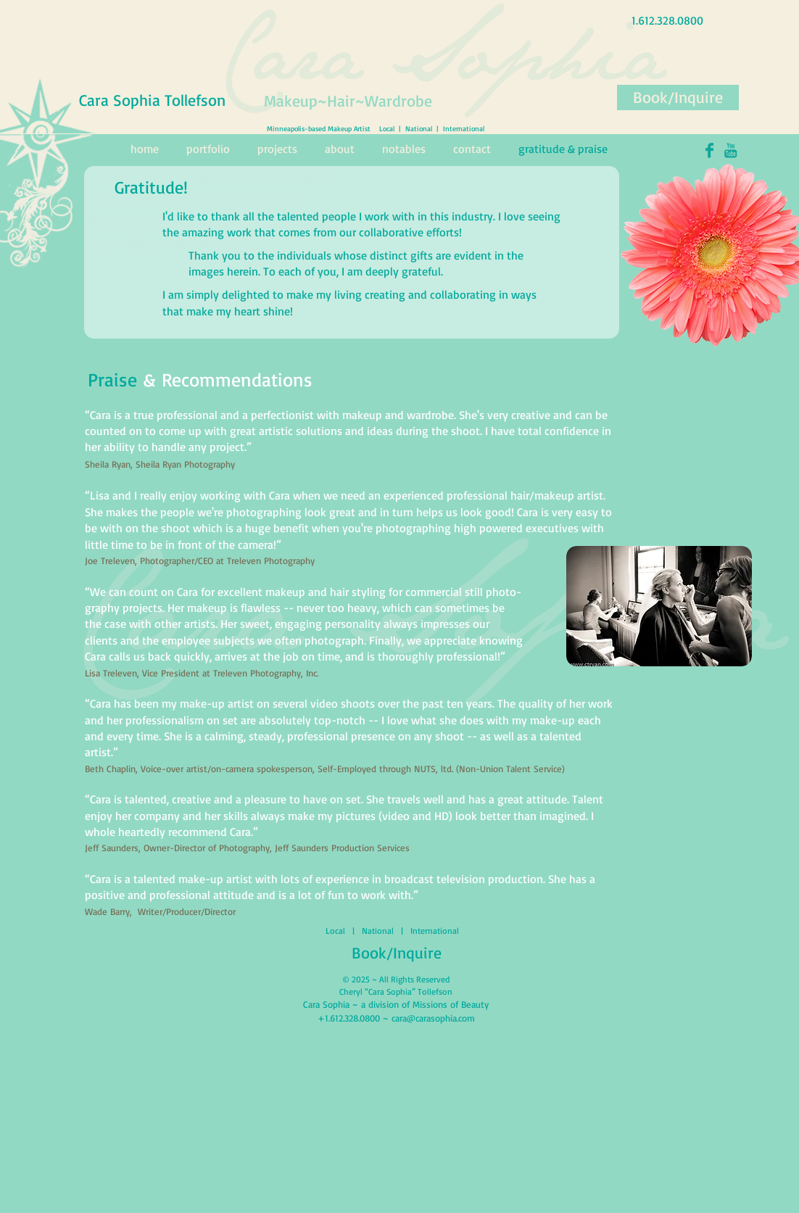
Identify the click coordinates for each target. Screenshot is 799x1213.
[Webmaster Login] (709, 1205)
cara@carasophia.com (433, 1018)
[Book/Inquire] (678, 97)
